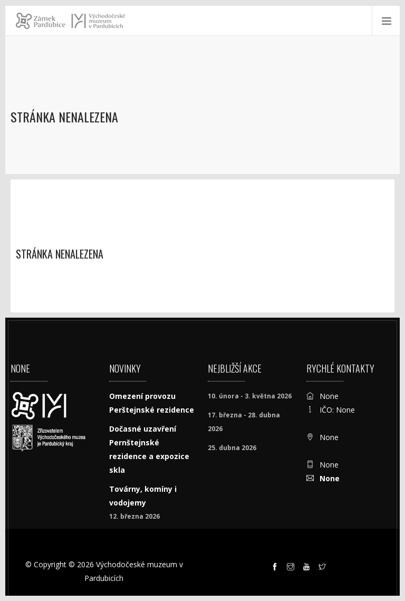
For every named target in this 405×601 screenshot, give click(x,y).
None (330, 478)
